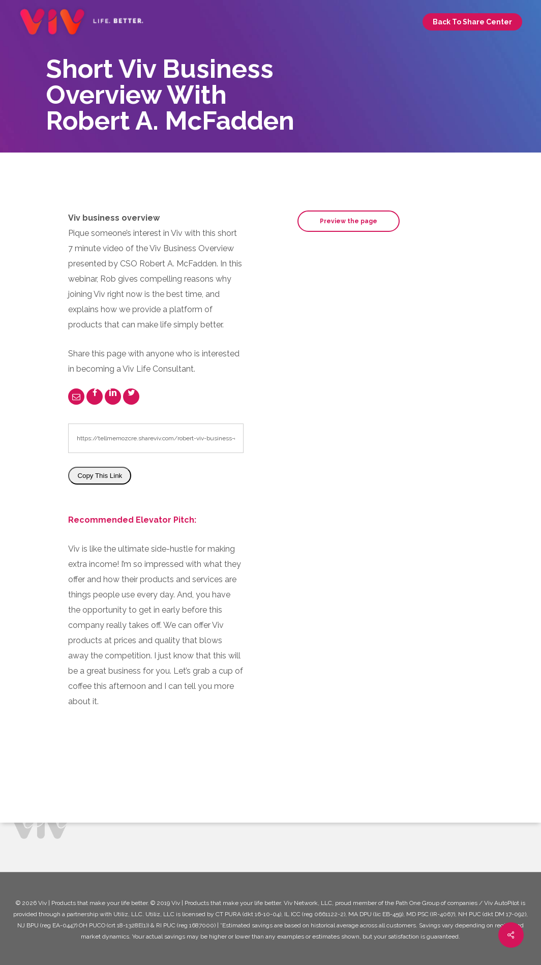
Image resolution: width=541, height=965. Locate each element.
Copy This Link (99, 475)
